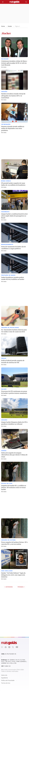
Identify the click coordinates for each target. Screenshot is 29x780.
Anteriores (8, 587)
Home (3, 26)
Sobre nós (4, 675)
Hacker (10, 26)
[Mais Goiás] (14, 2)
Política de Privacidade (7, 680)
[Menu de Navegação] (3, 2)
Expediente (4, 678)
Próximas (21, 587)
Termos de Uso (5, 683)
